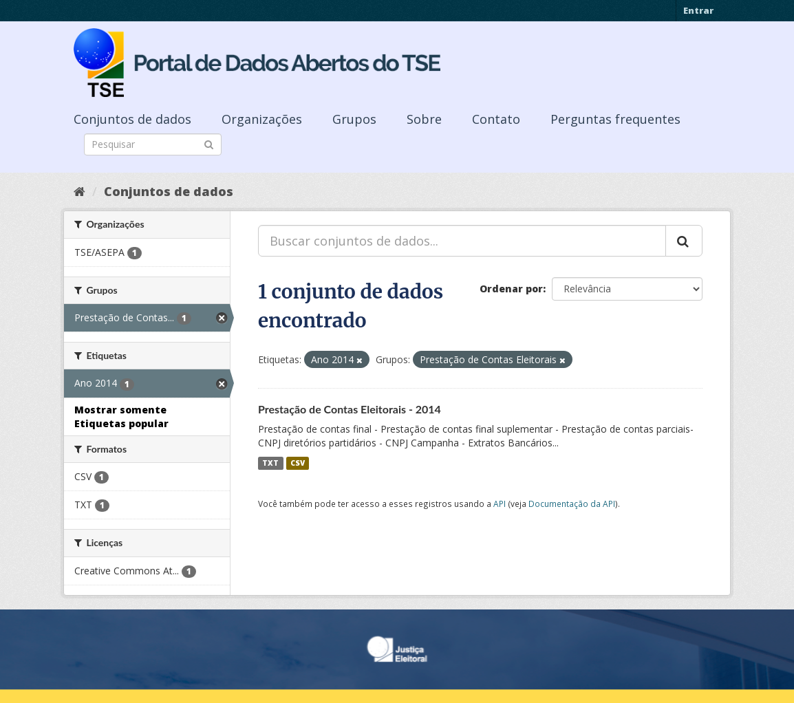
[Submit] (209, 143)
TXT (270, 463)
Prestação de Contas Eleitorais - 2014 (349, 408)
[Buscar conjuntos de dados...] (462, 241)
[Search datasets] (153, 144)
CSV (297, 463)
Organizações (262, 119)
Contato (496, 119)
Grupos (354, 119)
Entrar (698, 10)
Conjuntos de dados (132, 119)
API (499, 503)
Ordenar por (511, 288)
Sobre (424, 119)
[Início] (79, 191)
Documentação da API (571, 503)
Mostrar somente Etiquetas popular (121, 416)
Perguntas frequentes (615, 119)
